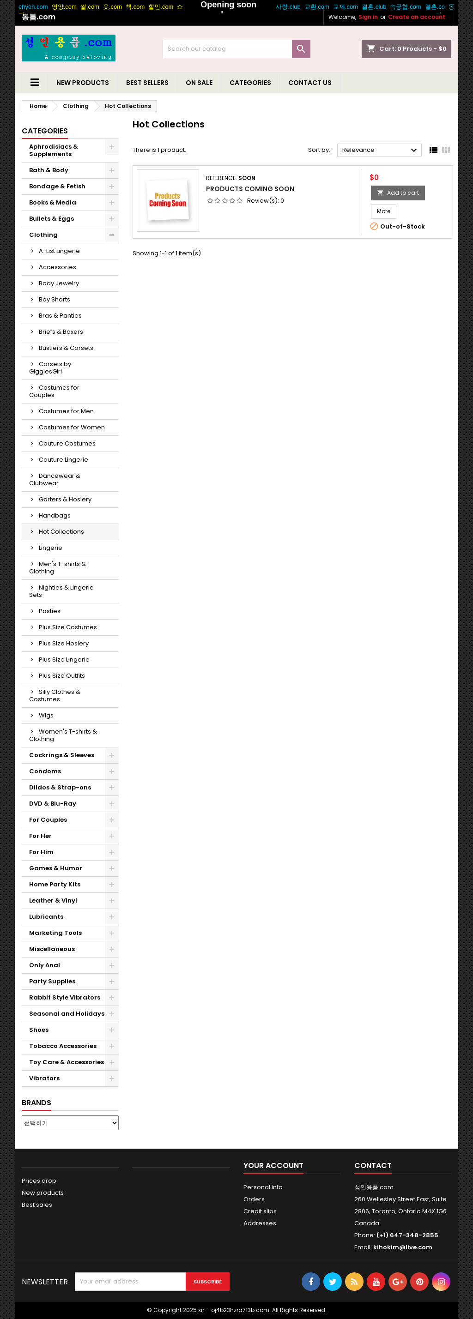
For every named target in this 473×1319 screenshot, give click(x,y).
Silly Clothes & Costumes (54, 695)
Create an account (416, 17)
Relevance (380, 150)
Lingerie (50, 547)
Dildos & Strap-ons (60, 787)
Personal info (263, 1187)
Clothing (43, 234)
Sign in (368, 17)
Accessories (57, 267)
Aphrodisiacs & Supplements (53, 150)
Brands (36, 1102)
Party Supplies (52, 981)
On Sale (199, 82)
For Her (40, 835)
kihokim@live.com (402, 1247)
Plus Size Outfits (62, 675)
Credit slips (260, 1211)
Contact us (310, 82)
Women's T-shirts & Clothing (63, 735)
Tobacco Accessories (63, 1046)
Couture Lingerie (63, 459)
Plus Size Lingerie (64, 659)
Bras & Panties (60, 315)
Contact (373, 1165)
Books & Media (52, 202)
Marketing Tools (55, 932)
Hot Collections (61, 531)
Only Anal (44, 965)
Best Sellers (147, 82)
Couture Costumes (67, 443)
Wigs (46, 715)
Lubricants (46, 916)
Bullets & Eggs (51, 218)
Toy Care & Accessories (66, 1062)
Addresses (259, 1223)
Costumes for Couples (54, 391)
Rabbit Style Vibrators (64, 997)
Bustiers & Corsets (66, 347)
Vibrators (44, 1078)
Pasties (50, 611)
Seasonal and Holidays (66, 1013)
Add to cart (398, 193)
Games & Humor (55, 868)
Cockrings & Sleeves (61, 755)
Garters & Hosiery (65, 499)
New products (43, 1192)
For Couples (48, 819)
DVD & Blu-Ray (52, 803)
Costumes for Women (72, 427)
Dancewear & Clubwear (54, 479)
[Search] (236, 49)
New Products (82, 82)
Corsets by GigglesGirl (50, 368)
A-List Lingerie (59, 251)
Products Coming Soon (250, 188)
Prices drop (39, 1180)
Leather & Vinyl (53, 900)
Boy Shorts (54, 299)
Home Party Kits (54, 884)
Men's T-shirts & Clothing (57, 568)
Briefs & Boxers (61, 331)
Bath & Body (48, 170)
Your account (273, 1165)
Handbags (55, 515)
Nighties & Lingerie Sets (61, 591)
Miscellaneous (52, 949)
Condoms (45, 771)
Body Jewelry (59, 283)
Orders (254, 1199)
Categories (250, 82)
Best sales (37, 1204)
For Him (41, 852)
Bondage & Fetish (57, 186)
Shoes (39, 1029)
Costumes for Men (66, 411)
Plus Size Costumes (68, 627)
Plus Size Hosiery (64, 643)
